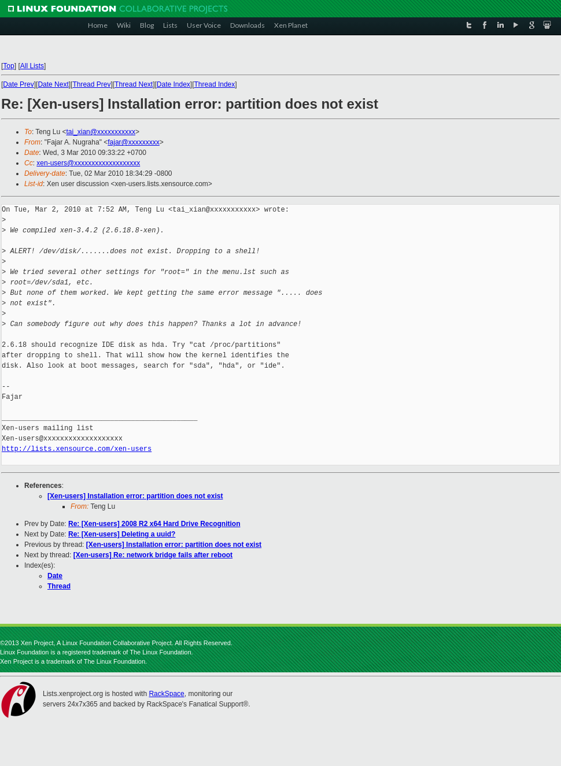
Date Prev (18, 84)
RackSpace (166, 694)
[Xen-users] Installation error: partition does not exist (135, 496)
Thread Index (214, 84)
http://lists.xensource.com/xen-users (77, 449)
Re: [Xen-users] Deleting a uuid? (121, 534)
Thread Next (134, 84)
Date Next (53, 84)
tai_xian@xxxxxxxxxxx (100, 132)
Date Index (173, 84)
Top (8, 66)
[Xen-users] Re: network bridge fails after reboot (152, 555)
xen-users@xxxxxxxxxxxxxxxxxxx (88, 163)
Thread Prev (91, 84)
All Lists (32, 66)
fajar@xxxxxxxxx (134, 142)
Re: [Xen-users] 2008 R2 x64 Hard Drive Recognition (154, 524)
